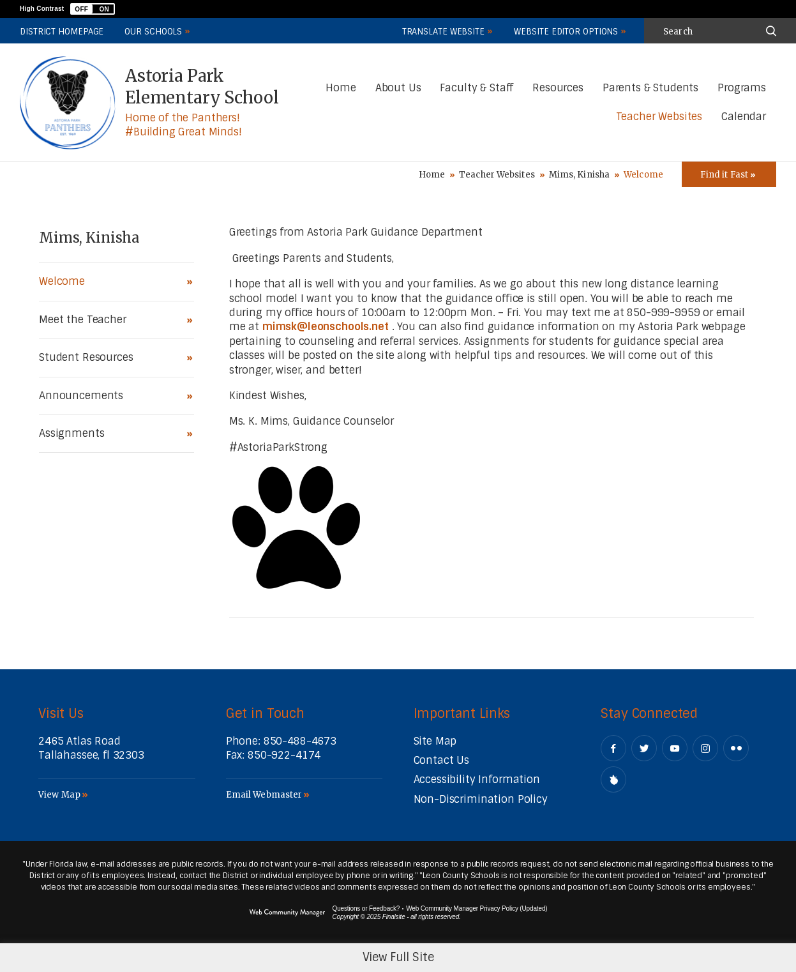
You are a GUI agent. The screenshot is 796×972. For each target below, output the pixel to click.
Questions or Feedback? (366, 908)
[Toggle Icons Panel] (729, 174)
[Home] (341, 88)
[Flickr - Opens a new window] (736, 748)
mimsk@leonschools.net (325, 326)
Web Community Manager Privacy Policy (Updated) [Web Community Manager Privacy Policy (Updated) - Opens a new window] (476, 908)
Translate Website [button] (443, 31)
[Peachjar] (613, 779)
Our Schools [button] (153, 31)
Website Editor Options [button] (566, 31)
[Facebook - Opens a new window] (613, 748)
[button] (92, 9)
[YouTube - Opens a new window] (674, 748)
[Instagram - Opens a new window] (705, 748)
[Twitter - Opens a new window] (644, 748)
